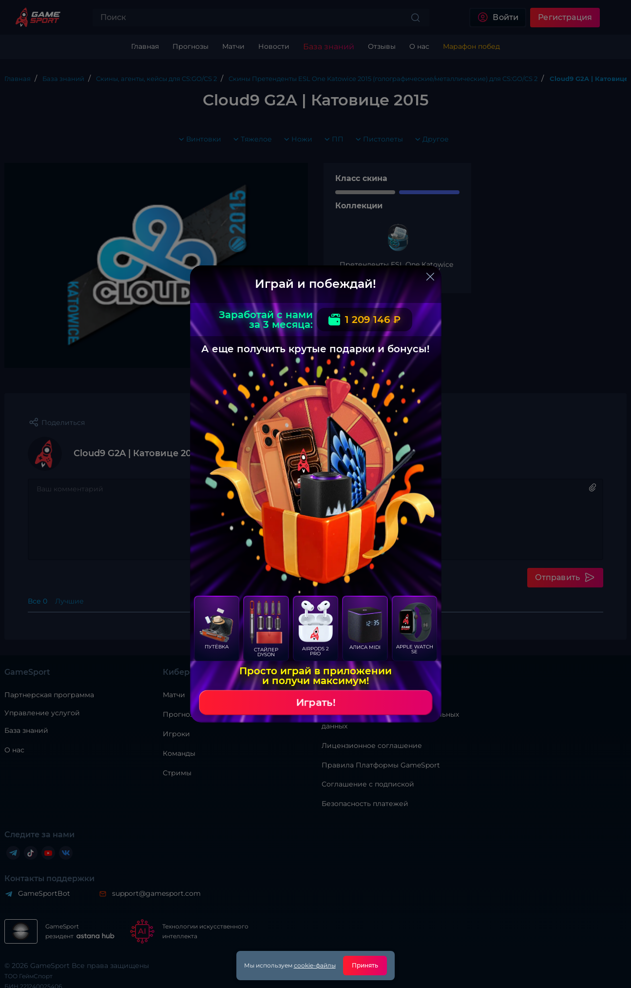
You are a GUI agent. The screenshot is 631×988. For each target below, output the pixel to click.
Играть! (315, 702)
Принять (365, 965)
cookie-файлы (315, 965)
